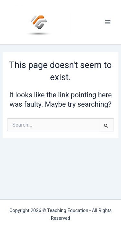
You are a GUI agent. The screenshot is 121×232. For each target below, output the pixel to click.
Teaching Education (67, 210)
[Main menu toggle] (108, 22)
